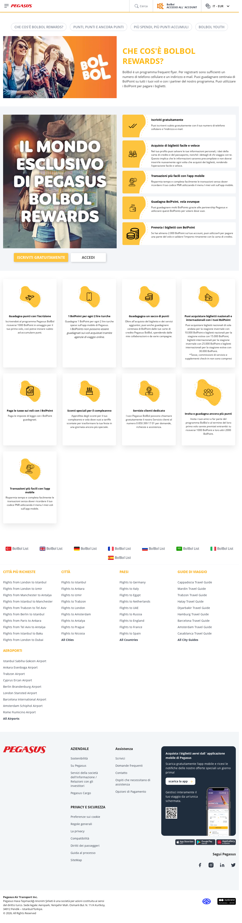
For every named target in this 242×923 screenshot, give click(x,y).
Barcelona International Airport (24, 700)
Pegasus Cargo (81, 793)
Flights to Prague (72, 627)
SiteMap (76, 860)
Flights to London (73, 608)
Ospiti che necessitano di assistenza (132, 782)
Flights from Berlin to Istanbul (23, 614)
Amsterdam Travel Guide (195, 627)
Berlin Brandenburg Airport (22, 687)
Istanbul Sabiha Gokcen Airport (24, 661)
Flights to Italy (129, 589)
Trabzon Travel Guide (192, 595)
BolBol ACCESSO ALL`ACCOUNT (182, 6)
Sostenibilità (79, 759)
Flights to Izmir (71, 595)
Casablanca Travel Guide (195, 634)
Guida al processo (83, 853)
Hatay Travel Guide (191, 602)
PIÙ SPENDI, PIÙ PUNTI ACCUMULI (161, 27)
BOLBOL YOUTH (212, 27)
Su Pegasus (78, 766)
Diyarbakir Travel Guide (194, 608)
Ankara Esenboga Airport (20, 668)
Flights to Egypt (130, 595)
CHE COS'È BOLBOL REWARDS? (38, 27)
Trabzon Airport (14, 674)
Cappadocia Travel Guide (195, 582)
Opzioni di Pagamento (130, 792)
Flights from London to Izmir (22, 589)
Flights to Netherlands (135, 602)
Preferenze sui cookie (85, 817)
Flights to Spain (130, 634)
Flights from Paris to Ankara (22, 621)
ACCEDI (88, 257)
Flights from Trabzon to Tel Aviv (24, 608)
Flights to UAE (129, 608)
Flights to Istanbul (73, 582)
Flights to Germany (133, 582)
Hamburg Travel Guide (193, 614)
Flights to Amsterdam (76, 614)
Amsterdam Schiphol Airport (23, 706)
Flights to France (131, 627)
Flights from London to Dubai (23, 640)
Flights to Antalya (73, 621)
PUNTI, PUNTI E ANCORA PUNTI (98, 27)
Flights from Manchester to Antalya (27, 595)
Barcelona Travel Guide (194, 621)
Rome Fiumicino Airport (19, 712)
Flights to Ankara (72, 589)
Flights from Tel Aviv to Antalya (24, 627)
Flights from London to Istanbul (24, 582)
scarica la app (180, 781)
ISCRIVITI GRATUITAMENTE (41, 257)
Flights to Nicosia (73, 634)
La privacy (77, 831)
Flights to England (132, 621)
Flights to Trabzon (73, 602)
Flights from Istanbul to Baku (23, 634)
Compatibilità (80, 839)
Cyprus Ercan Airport (17, 680)
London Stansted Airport (20, 693)
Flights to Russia (131, 614)
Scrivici (120, 759)
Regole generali (81, 824)
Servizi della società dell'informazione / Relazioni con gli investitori (84, 779)
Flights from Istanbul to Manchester (28, 602)
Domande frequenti (129, 766)
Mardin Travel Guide (192, 589)
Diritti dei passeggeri (85, 846)
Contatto (121, 773)
